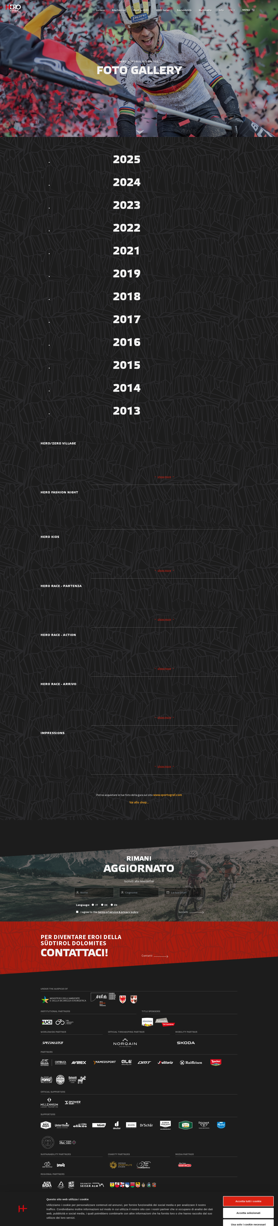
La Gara (98, 10)
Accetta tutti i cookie (248, 1191)
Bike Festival (117, 10)
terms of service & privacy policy (118, 912)
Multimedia (203, 10)
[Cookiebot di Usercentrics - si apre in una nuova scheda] (22, 1219)
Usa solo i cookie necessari (248, 1214)
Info (219, 10)
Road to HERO (139, 10)
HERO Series (161, 10)
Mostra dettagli (186, 1219)
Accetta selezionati (248, 1202)
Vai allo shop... (139, 803)
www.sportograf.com (167, 795)
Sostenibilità (182, 10)
